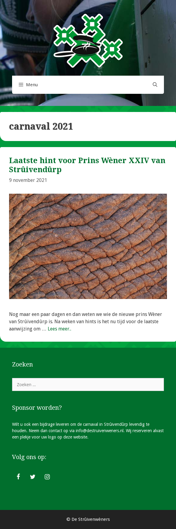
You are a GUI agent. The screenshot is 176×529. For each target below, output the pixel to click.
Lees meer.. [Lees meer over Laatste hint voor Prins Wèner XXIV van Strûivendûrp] (59, 329)
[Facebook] (18, 477)
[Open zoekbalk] (155, 85)
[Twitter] (33, 477)
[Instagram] (47, 477)
